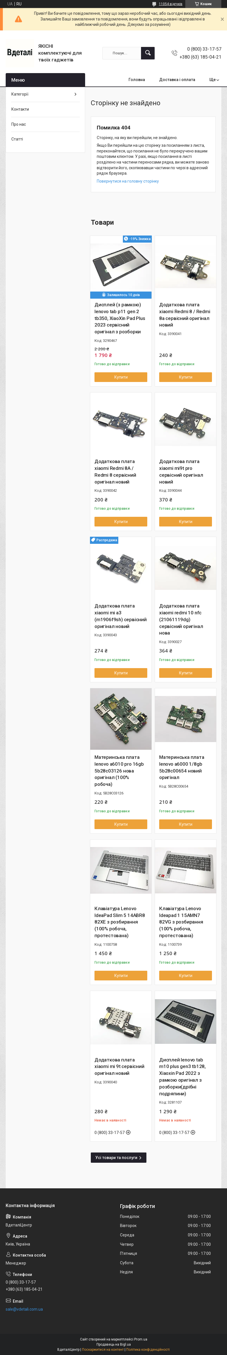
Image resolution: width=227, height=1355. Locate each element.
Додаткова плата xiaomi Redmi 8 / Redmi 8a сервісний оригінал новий (184, 315)
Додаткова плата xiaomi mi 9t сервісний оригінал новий (119, 1066)
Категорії (19, 94)
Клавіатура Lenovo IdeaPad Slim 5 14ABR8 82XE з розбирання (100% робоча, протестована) (119, 922)
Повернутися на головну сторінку (128, 181)
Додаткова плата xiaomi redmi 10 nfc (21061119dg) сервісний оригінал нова (181, 619)
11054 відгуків (170, 4)
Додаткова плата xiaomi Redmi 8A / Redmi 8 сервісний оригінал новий (115, 471)
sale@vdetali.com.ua (24, 1309)
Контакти (20, 109)
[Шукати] (148, 53)
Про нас (18, 124)
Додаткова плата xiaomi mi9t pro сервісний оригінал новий (181, 471)
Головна (137, 79)
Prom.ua (140, 1339)
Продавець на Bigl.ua (113, 1344)
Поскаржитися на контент (103, 1350)
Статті (17, 139)
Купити (121, 377)
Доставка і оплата (177, 79)
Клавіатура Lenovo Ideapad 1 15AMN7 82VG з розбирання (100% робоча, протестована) (181, 922)
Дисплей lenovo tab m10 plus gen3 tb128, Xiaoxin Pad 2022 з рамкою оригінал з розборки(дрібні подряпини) (182, 1076)
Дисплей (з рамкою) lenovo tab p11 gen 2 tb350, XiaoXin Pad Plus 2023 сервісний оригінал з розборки (119, 318)
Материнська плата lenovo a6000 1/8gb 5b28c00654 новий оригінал (181, 767)
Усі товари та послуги (116, 1157)
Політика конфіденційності (148, 1350)
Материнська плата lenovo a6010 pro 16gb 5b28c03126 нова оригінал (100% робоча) (119, 770)
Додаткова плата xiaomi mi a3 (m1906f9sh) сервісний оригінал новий (120, 616)
